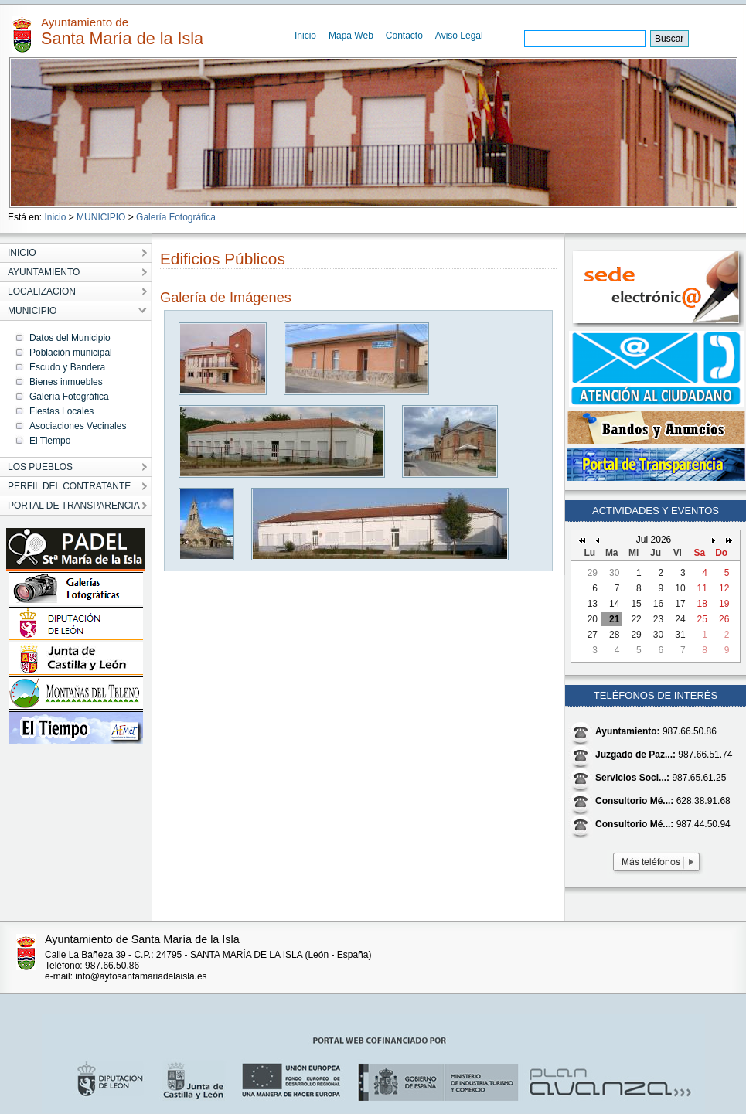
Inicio (305, 35)
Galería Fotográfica (176, 217)
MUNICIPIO (101, 217)
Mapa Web (351, 35)
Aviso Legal (459, 35)
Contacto (404, 35)
